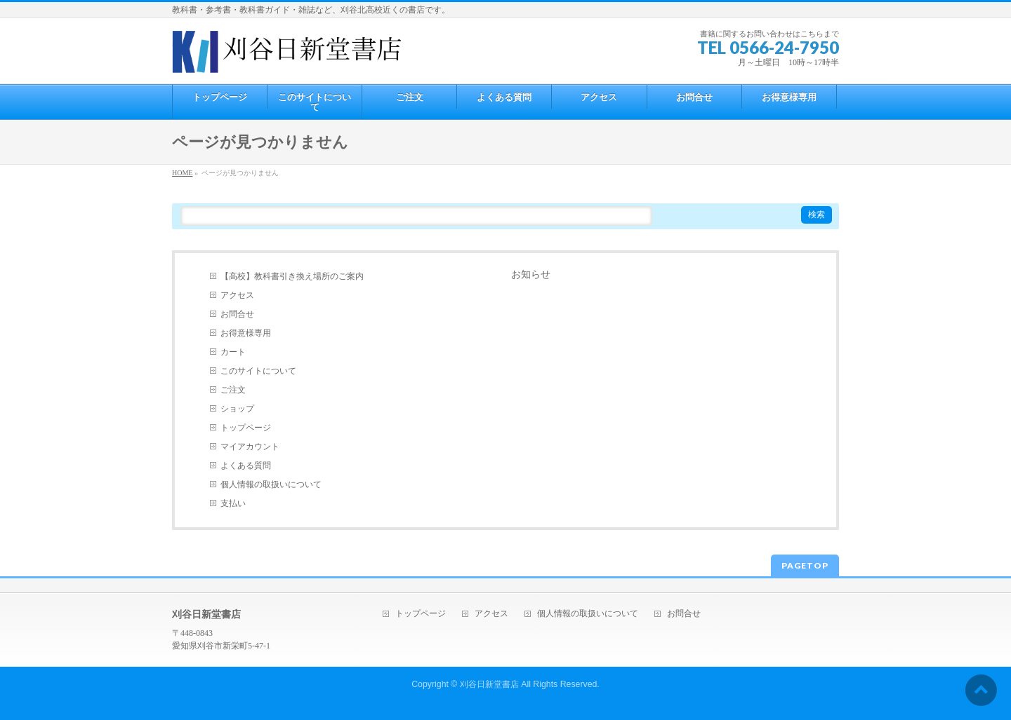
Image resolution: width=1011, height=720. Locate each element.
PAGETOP (804, 565)
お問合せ (237, 314)
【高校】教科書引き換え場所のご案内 (292, 276)
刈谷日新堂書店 (489, 684)
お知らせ (530, 274)
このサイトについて (258, 371)
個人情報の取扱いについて (271, 484)
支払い (233, 503)
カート (233, 352)
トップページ (245, 428)
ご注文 (233, 390)
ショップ (237, 409)
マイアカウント (249, 446)
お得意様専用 (245, 333)
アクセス (237, 295)
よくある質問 (245, 465)
